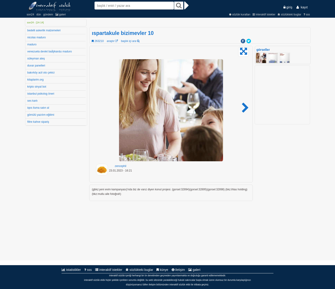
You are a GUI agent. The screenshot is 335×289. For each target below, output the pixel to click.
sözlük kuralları (239, 14)
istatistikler (71, 270)
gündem (48, 14)
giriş (287, 7)
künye (162, 270)
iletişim (178, 270)
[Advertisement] (283, 192)
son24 (30, 14)
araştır (112, 41)
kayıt (302, 7)
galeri (60, 14)
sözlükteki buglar (289, 14)
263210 (98, 41)
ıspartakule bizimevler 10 (123, 33)
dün (38, 14)
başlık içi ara (130, 41)
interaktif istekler (264, 14)
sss (306, 14)
